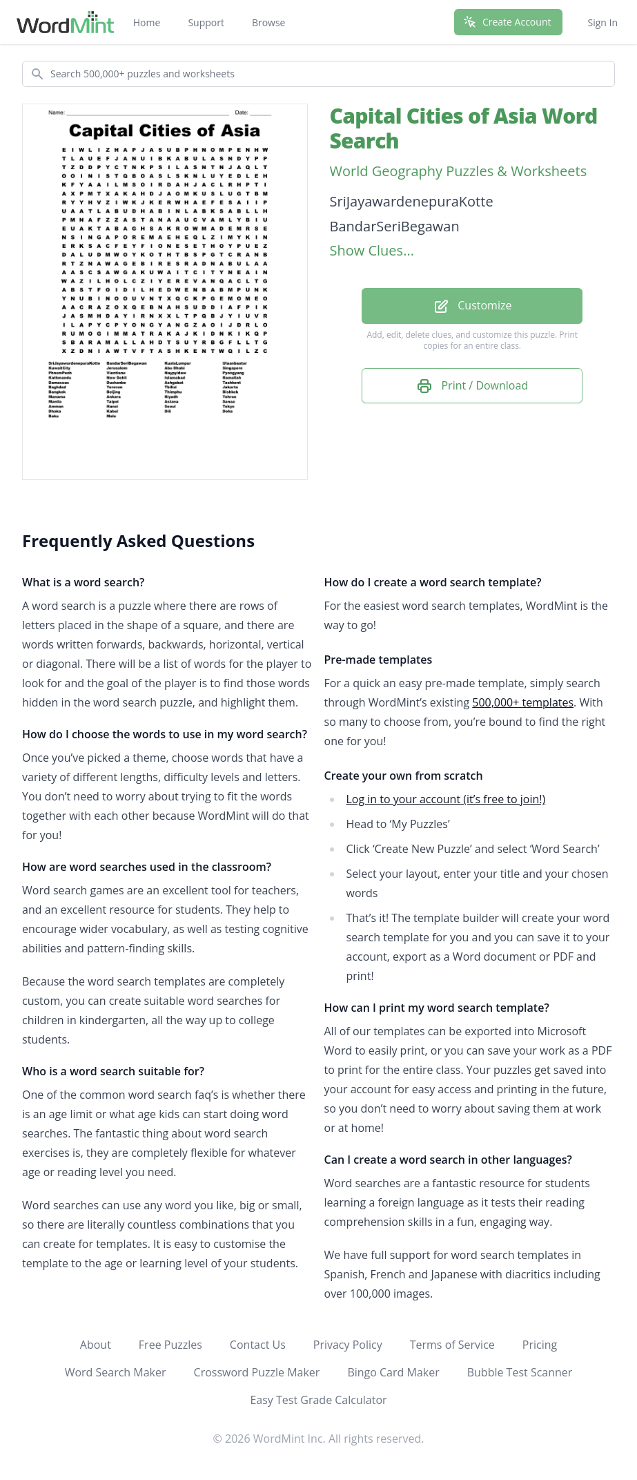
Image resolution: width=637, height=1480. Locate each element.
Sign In (602, 22)
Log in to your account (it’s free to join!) (446, 799)
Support (206, 22)
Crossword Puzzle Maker (257, 1372)
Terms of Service (452, 1344)
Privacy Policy (347, 1344)
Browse (269, 22)
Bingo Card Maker (393, 1372)
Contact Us (258, 1344)
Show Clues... (372, 250)
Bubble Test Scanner (520, 1372)
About (95, 1344)
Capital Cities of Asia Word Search (464, 128)
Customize (472, 306)
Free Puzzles (170, 1344)
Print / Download (472, 386)
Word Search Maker (115, 1372)
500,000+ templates (523, 702)
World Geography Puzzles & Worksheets (458, 171)
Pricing (539, 1344)
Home (147, 22)
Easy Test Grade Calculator (318, 1399)
